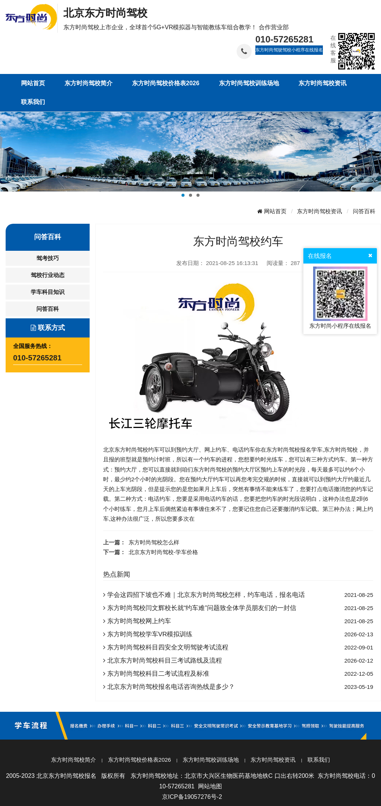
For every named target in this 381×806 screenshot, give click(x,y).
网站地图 (210, 786)
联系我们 (319, 759)
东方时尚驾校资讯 (319, 211)
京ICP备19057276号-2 (192, 797)
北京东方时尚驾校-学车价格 (163, 552)
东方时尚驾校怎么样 (154, 542)
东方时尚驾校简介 (73, 759)
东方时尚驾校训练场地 (211, 759)
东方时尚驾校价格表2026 (139, 759)
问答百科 (364, 211)
